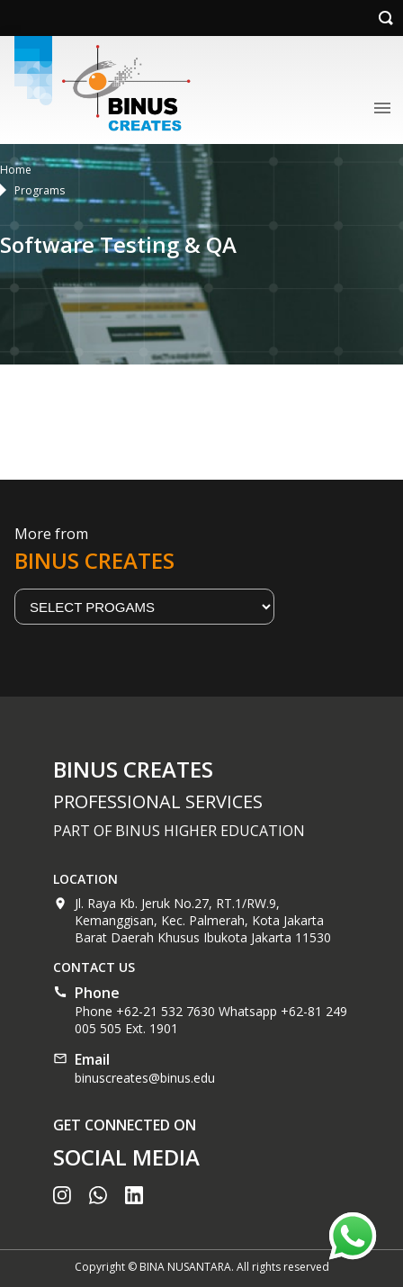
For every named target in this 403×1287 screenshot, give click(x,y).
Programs (39, 190)
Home (15, 169)
